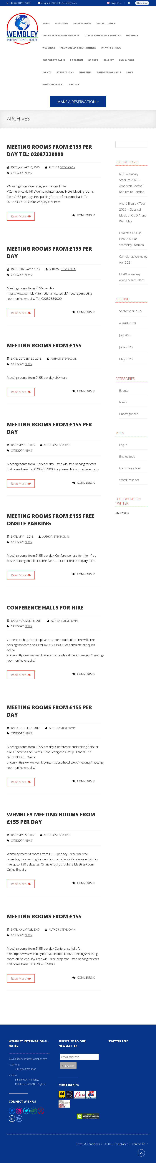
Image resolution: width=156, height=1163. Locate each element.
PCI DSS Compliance (118, 1144)
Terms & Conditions (90, 1144)
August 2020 (127, 323)
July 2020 (125, 335)
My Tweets (122, 512)
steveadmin (67, 167)
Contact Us (140, 1144)
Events (123, 390)
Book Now (142, 3)
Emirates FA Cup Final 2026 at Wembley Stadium (131, 239)
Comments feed (130, 468)
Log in (123, 445)
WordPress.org (129, 480)
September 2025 (130, 311)
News (28, 173)
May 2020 (125, 359)
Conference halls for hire (45, 607)
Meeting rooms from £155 (44, 345)
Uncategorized (129, 414)
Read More (21, 216)
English (114, 3)
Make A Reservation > (78, 101)
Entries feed (127, 456)
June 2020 (125, 347)
